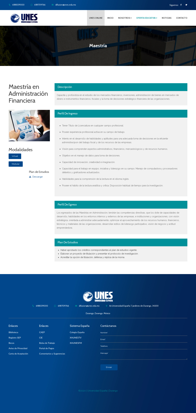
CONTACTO (181, 18)
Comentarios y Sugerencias (52, 353)
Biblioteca (13, 332)
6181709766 (38, 4)
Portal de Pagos (46, 348)
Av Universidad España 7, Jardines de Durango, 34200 (132, 306)
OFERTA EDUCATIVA (146, 18)
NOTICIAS (166, 18)
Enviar (109, 367)
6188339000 (16, 4)
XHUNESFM (76, 343)
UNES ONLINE (96, 18)
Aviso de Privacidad (18, 348)
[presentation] (124, 376)
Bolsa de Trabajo (47, 343)
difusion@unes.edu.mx (64, 4)
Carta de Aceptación (18, 353)
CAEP (42, 332)
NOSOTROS (125, 18)
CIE (40, 337)
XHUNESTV (75, 337)
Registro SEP (15, 337)
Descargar (36, 176)
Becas (11, 343)
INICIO (110, 18)
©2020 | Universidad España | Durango (98, 390)
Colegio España (77, 332)
